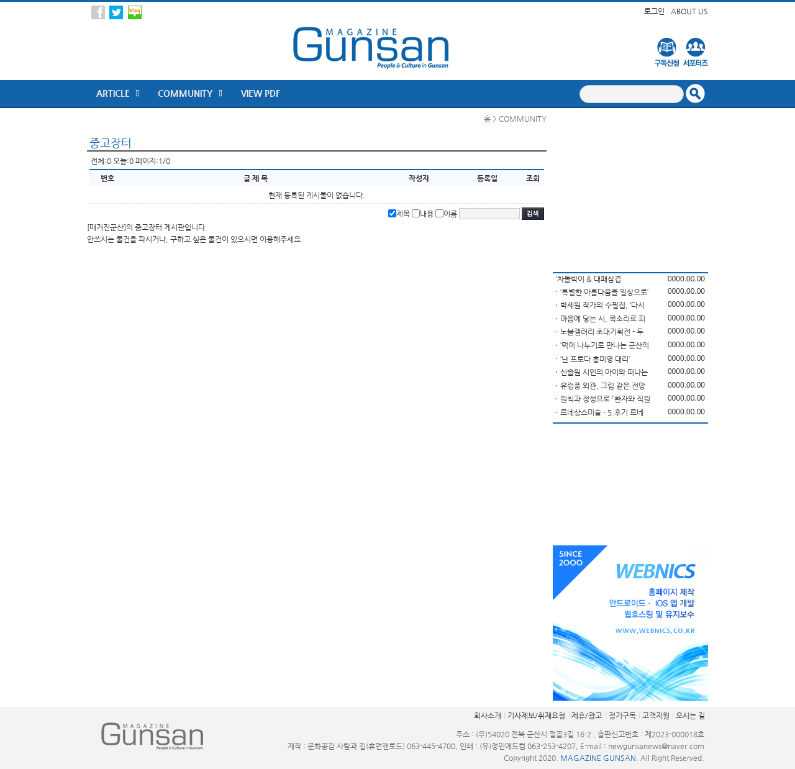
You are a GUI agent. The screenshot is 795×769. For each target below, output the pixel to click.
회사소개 (487, 715)
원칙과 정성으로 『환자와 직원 (605, 398)
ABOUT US (689, 11)
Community (185, 93)
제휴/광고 (586, 715)
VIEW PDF (260, 93)
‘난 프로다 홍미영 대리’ (595, 359)
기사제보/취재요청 (536, 715)
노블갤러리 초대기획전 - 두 (601, 331)
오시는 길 (690, 715)
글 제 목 (255, 178)
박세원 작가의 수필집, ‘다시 (602, 305)
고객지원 (656, 715)
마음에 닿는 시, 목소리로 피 (602, 318)
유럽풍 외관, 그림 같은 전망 (602, 385)
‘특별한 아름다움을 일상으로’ (604, 292)
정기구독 (622, 715)
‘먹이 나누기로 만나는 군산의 (604, 345)
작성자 (419, 178)
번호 (107, 178)
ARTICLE (113, 93)
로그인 (654, 11)
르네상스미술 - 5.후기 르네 (601, 412)
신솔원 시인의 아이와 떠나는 (604, 372)
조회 (533, 178)
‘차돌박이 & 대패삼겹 (588, 279)
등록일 (487, 178)
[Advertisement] (630, 190)
